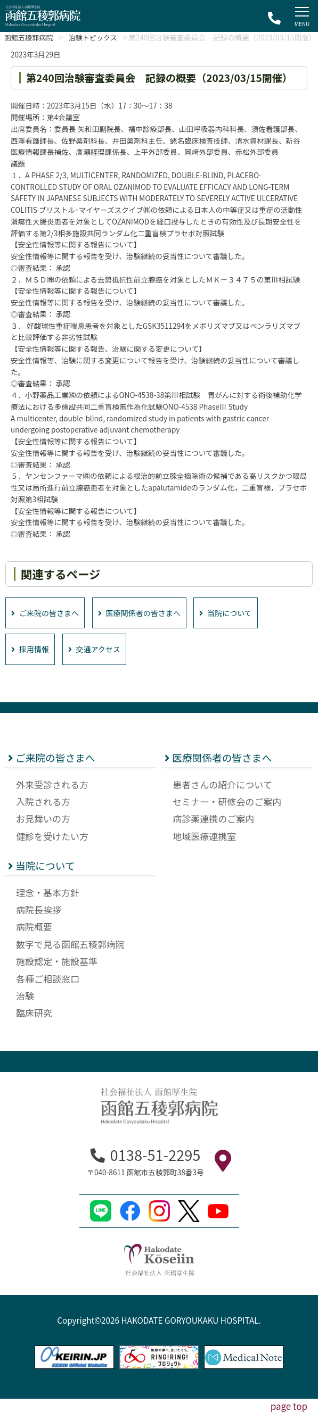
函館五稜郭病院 (30, 37)
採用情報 (31, 662)
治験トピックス (99, 37)
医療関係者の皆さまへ (149, 624)
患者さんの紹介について (222, 797)
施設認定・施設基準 (56, 974)
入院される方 (43, 814)
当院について (241, 624)
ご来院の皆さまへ (48, 624)
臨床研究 (34, 1026)
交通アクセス (99, 662)
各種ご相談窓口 (47, 991)
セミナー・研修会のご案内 (227, 814)
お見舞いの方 (43, 831)
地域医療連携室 (204, 849)
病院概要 (34, 939)
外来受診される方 (52, 797)
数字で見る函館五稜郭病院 (70, 957)
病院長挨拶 (38, 922)
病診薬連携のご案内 (213, 831)
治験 (25, 1009)
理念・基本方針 (47, 905)
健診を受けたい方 (52, 849)
